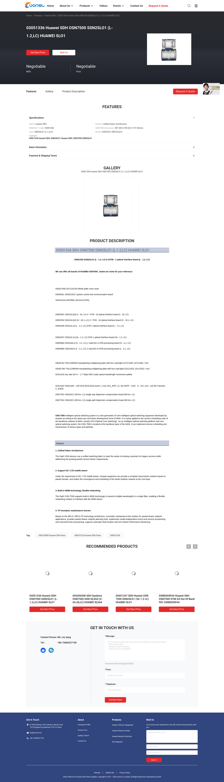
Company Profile (84, 725)
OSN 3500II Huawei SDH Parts (52, 535)
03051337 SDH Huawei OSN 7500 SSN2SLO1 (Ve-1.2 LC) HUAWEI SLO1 (132, 599)
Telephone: (111, 684)
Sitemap (97, 773)
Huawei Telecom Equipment (122, 725)
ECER (159, 777)
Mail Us (64, 52)
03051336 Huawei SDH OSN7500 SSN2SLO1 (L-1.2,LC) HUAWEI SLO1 (43, 599)
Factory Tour (82, 730)
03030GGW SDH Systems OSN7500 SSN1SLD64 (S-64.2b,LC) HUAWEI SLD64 (87, 599)
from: (108, 669)
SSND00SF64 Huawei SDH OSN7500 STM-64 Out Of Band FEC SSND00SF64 (177, 599)
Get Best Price (38, 52)
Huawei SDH (50, 15)
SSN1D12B (115, 535)
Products (38, 15)
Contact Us (82, 741)
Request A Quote (185, 91)
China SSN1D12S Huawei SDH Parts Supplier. (80, 777)
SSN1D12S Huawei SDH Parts (87, 535)
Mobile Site (110, 773)
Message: (110, 636)
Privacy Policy (124, 773)
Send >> (154, 760)
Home (29, 15)
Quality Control (83, 736)
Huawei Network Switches (122, 736)
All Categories (117, 742)
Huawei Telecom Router (121, 731)
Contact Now (115, 699)
